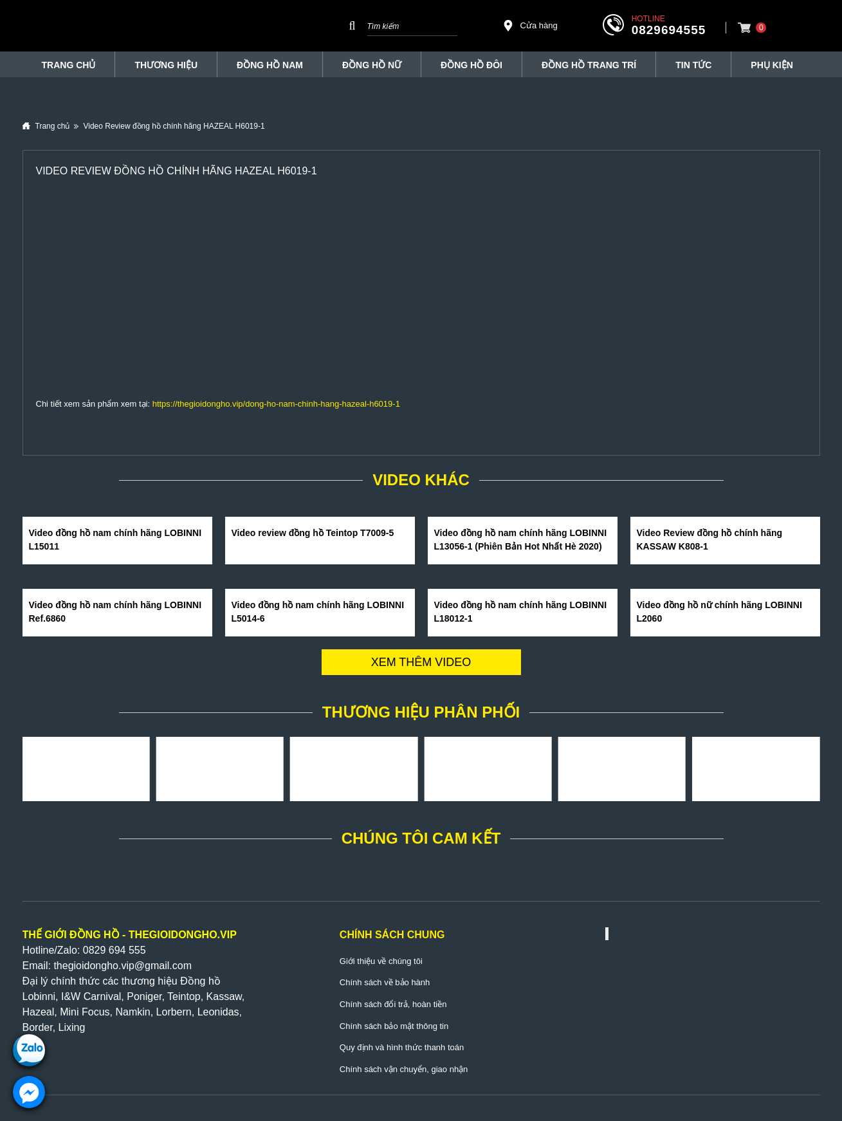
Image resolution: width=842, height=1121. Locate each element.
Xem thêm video (421, 662)
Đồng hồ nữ (371, 65)
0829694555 (669, 30)
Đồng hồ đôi (471, 65)
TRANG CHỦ (69, 65)
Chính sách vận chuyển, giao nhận (404, 1069)
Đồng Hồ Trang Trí (589, 65)
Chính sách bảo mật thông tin (394, 1026)
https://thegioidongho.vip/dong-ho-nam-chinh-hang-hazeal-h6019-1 (276, 404)
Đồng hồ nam (270, 65)
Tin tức (693, 65)
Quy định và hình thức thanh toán (402, 1047)
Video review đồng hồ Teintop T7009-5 (313, 533)
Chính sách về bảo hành (385, 982)
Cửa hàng (530, 26)
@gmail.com (163, 965)
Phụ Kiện (771, 65)
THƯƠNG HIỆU (165, 65)
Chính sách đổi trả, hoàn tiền (393, 1004)
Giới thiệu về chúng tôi (381, 961)
